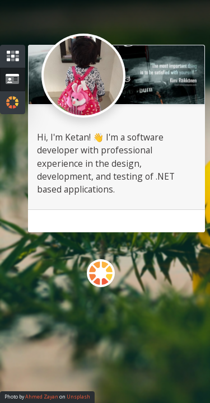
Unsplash (78, 396)
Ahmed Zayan (41, 396)
